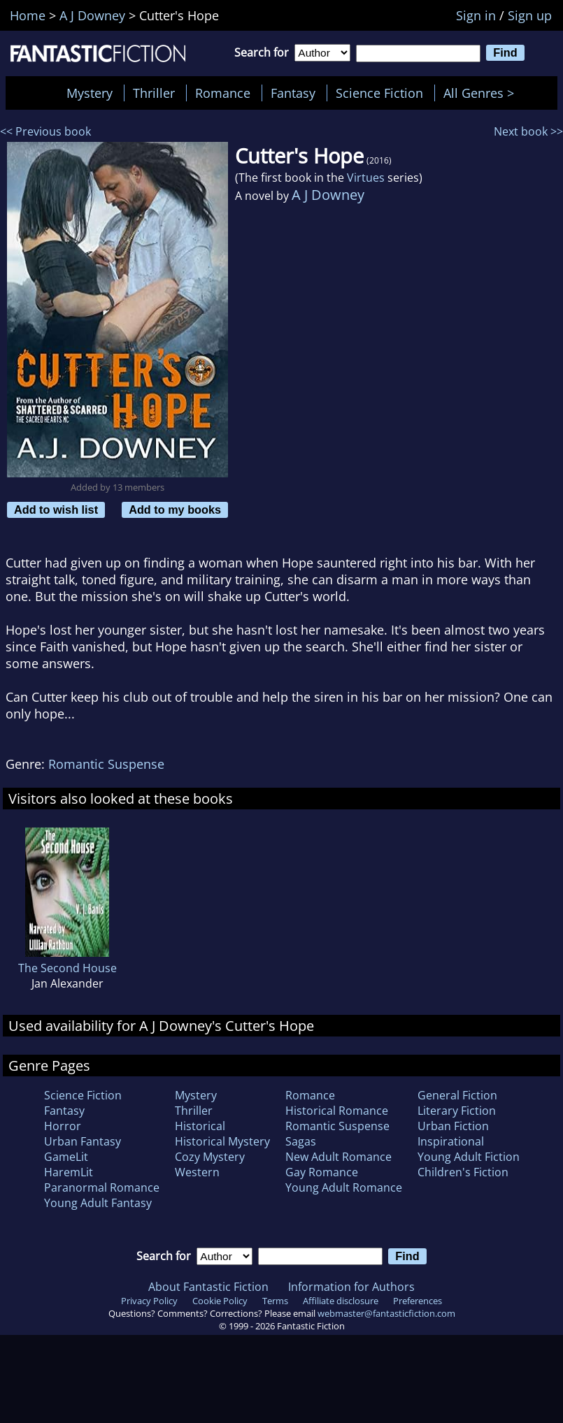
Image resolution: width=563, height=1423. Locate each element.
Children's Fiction (463, 1172)
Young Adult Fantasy (98, 1203)
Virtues (366, 177)
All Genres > (482, 93)
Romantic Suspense (106, 764)
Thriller (154, 93)
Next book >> (528, 131)
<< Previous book (45, 131)
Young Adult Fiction (469, 1156)
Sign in (476, 15)
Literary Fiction (457, 1110)
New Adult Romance (338, 1156)
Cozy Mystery (210, 1156)
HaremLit (68, 1172)
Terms (275, 1300)
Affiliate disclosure (340, 1300)
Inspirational (451, 1141)
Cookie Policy (220, 1300)
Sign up (530, 15)
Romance (222, 93)
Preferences (417, 1300)
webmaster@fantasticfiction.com (386, 1313)
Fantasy (293, 93)
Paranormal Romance (101, 1187)
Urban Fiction (453, 1126)
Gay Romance (321, 1172)
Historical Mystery (222, 1141)
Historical (200, 1126)
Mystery (89, 93)
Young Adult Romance (343, 1187)
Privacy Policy (149, 1300)
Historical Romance (336, 1110)
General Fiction (457, 1095)
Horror (62, 1126)
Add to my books (175, 509)
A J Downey (328, 194)
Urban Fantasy (82, 1141)
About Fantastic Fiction (208, 1286)
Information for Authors (351, 1286)
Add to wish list (56, 509)
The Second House (67, 968)
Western (197, 1172)
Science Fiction (379, 93)
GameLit (66, 1156)
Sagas (300, 1141)
